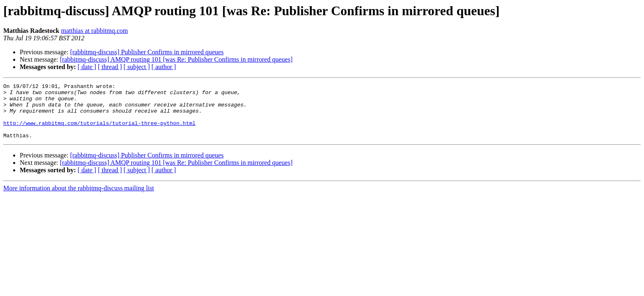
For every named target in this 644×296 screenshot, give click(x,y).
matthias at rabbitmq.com (94, 30)
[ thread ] (110, 66)
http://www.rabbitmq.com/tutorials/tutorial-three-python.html (99, 131)
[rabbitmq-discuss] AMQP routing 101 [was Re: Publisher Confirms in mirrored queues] (176, 59)
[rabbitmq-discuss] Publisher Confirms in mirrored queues (147, 52)
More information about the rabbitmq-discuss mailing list (78, 199)
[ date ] (87, 66)
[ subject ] (137, 66)
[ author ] (164, 66)
